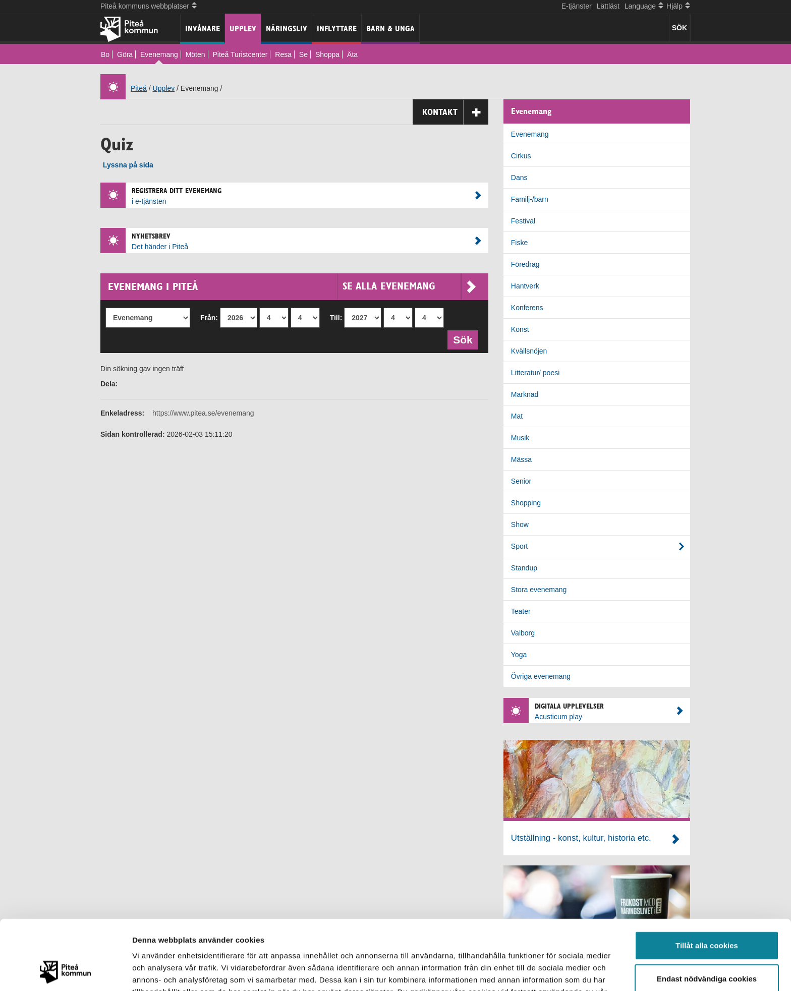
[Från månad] (274, 318)
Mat (517, 416)
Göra (125, 54)
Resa (283, 54)
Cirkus (521, 156)
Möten (195, 54)
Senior (521, 481)
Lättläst (608, 6)
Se (303, 54)
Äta (352, 54)
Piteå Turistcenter (239, 54)
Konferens (527, 308)
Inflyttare (337, 28)
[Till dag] (429, 318)
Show (520, 524)
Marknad (524, 394)
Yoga (519, 655)
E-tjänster (576, 6)
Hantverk (525, 286)
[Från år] (238, 318)
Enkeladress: (122, 413)
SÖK (679, 28)
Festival (523, 221)
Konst (520, 329)
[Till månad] (398, 318)
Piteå (139, 88)
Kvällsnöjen (529, 351)
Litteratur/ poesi (535, 373)
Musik (520, 438)
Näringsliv (286, 28)
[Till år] (362, 318)
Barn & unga (390, 28)
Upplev (243, 28)
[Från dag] (305, 318)
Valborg (523, 633)
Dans (519, 177)
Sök (465, 338)
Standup (524, 568)
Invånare (202, 28)
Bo (105, 54)
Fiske (519, 243)
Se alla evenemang (409, 286)
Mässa (521, 459)
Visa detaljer (548, 971)
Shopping (526, 503)
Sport (519, 546)
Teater (521, 611)
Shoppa (327, 54)
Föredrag (525, 264)
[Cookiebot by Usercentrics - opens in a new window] (65, 971)
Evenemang (159, 54)
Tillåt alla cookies (706, 880)
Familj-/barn (529, 199)
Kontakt (455, 112)
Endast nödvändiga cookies (707, 913)
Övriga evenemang (541, 676)
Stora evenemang (539, 590)
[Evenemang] (147, 318)
